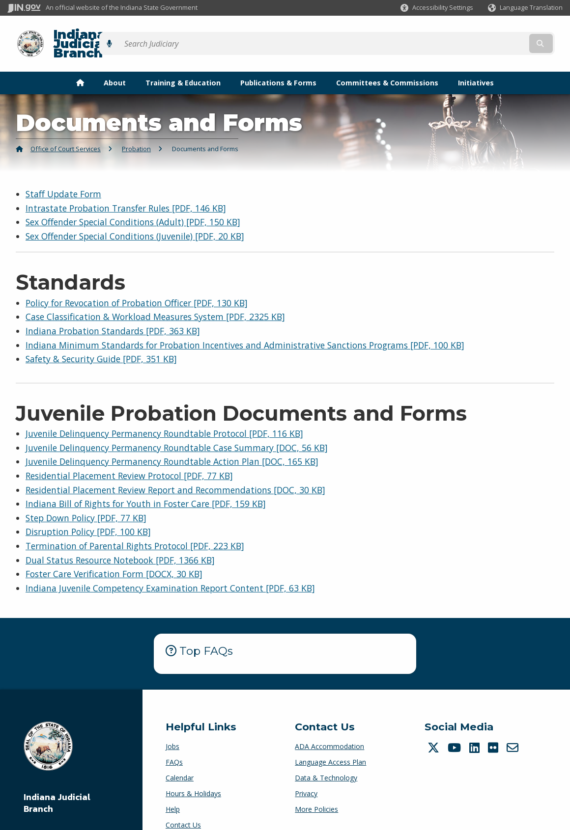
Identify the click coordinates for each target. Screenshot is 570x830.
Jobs (172, 729)
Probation (136, 132)
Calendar (180, 760)
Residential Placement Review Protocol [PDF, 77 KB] (129, 458)
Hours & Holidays (193, 776)
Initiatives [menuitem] (476, 65)
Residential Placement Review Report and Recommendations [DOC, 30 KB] (175, 473)
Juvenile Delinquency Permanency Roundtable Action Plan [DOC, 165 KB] (172, 445)
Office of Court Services (65, 132)
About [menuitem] (115, 65)
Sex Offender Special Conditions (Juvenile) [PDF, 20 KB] (135, 219)
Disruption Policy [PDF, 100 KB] (88, 515)
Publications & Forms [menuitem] (278, 65)
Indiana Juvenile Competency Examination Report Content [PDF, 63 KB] (170, 571)
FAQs (174, 745)
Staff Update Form (63, 177)
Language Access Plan (330, 745)
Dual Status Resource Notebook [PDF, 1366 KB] (120, 543)
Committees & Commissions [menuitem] (387, 65)
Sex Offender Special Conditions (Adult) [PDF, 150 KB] (133, 205)
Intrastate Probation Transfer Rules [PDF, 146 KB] (126, 191)
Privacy (306, 776)
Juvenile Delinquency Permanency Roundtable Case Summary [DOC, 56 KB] (177, 430)
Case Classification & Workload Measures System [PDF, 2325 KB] (155, 300)
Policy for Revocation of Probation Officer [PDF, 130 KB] (137, 286)
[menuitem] (80, 65)
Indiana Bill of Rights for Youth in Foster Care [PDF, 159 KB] (146, 487)
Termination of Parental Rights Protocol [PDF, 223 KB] (135, 529)
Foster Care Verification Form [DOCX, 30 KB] (114, 557)
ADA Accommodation (329, 729)
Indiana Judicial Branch (123, 35)
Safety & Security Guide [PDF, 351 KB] (101, 342)
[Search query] (495, 35)
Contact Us (183, 807)
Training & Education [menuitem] (183, 65)
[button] (436, 7)
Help (173, 792)
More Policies (316, 792)
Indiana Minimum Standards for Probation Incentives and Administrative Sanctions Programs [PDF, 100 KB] (245, 328)
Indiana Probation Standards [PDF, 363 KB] (113, 314)
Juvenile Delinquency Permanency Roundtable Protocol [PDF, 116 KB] (164, 416)
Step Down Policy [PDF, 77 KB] (86, 501)
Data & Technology (326, 760)
